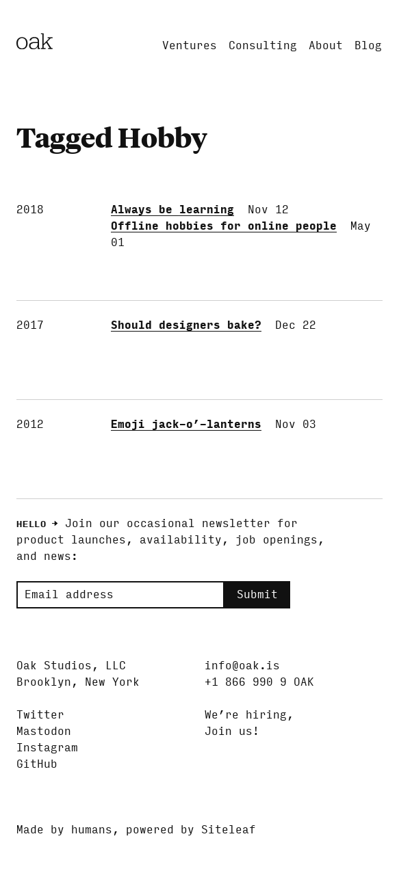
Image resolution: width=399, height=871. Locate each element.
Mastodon (43, 731)
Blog (368, 45)
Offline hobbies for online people (224, 225)
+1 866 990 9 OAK (259, 681)
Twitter (40, 714)
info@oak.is (242, 665)
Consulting (263, 45)
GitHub (36, 764)
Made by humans (64, 829)
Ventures (189, 45)
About (326, 45)
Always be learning (172, 209)
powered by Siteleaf (191, 829)
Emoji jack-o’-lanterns (186, 424)
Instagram (47, 747)
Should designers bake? (186, 325)
